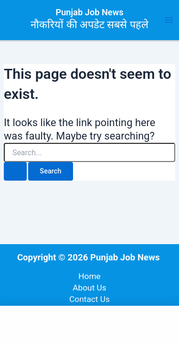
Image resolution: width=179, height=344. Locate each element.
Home (89, 276)
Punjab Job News (90, 12)
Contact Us (89, 299)
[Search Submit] (15, 171)
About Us (89, 287)
